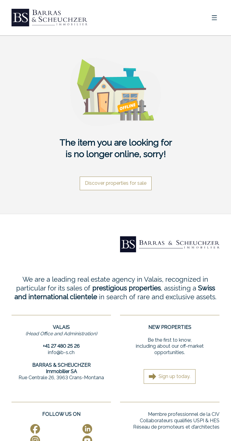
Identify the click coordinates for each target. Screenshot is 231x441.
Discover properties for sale (115, 183)
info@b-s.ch (61, 352)
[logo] (49, 17)
